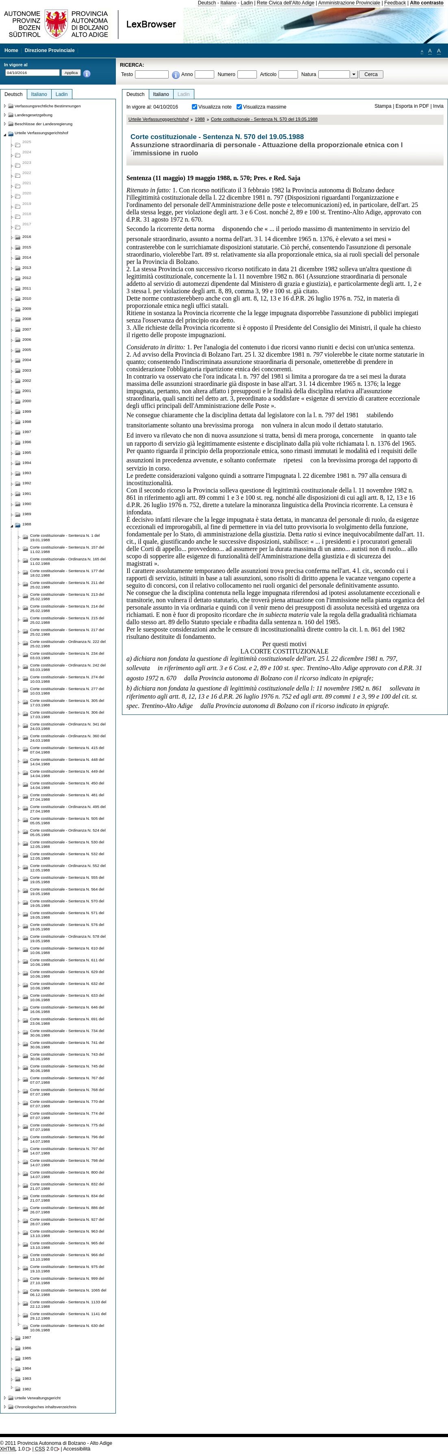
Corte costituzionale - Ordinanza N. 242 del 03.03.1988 (68, 667)
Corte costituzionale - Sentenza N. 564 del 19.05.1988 (67, 891)
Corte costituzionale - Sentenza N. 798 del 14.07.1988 (67, 1162)
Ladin (247, 3)
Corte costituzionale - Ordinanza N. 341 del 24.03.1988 (68, 726)
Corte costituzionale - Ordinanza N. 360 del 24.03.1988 (68, 738)
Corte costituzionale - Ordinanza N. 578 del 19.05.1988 (68, 938)
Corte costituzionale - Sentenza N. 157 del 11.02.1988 (67, 549)
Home (11, 50)
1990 (26, 503)
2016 (26, 236)
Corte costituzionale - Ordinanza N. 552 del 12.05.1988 (68, 867)
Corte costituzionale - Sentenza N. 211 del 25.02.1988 (67, 584)
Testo (127, 74)
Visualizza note (215, 107)
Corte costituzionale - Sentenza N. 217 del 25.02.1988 (67, 631)
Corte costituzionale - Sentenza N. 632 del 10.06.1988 (67, 985)
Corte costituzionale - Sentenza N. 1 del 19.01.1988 (65, 537)
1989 (26, 514)
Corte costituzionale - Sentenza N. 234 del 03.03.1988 (67, 655)
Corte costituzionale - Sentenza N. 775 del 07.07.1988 (67, 1127)
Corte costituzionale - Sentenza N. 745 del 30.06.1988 (67, 1068)
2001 (26, 390)
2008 (26, 318)
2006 (26, 339)
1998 (26, 421)
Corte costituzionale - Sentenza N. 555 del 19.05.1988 (67, 879)
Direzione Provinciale (50, 50)
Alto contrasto (427, 3)
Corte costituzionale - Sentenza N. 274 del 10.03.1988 (67, 679)
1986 (26, 1348)
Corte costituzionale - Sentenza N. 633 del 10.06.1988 (67, 997)
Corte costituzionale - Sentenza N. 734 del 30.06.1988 (67, 1032)
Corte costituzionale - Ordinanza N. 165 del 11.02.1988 (68, 561)
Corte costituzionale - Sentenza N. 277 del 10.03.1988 (67, 690)
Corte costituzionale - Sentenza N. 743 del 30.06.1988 (67, 1056)
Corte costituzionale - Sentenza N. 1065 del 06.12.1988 (68, 1292)
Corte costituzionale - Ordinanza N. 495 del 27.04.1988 (68, 808)
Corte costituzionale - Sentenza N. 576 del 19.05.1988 (67, 926)
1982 (26, 1389)
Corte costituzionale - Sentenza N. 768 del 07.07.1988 (67, 1091)
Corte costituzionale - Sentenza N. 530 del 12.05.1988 (67, 844)
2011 (26, 288)
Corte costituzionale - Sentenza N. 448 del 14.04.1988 (67, 761)
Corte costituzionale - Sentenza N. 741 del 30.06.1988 (67, 1044)
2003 (26, 370)
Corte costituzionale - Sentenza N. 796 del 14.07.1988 (67, 1139)
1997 (26, 431)
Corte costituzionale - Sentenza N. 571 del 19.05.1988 (67, 914)
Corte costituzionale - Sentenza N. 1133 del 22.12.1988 (68, 1304)
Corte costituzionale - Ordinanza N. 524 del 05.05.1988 (68, 832)
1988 (199, 119)
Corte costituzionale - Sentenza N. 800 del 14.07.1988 (67, 1174)
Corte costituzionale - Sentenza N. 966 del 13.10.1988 (67, 1256)
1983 (26, 1378)
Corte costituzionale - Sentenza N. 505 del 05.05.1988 (67, 820)
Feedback (395, 3)
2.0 (44, 1449)
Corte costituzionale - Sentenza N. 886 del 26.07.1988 (67, 1209)
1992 (26, 483)
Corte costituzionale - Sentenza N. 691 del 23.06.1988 (67, 1021)
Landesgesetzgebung (33, 115)
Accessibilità (76, 1449)
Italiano (228, 3)
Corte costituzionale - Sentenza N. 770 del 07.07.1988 (67, 1103)
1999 (26, 411)
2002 (26, 380)
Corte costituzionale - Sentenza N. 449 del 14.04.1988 (67, 773)
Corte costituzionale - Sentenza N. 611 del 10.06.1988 (67, 962)
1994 (26, 462)
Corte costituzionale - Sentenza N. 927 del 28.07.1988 (67, 1221)
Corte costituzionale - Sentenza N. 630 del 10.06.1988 (67, 1327)
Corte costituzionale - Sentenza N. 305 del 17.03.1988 (67, 702)
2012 (26, 277)
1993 (26, 472)
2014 (26, 257)
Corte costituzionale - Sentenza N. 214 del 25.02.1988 (67, 608)
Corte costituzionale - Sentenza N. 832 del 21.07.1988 (67, 1186)
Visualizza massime (265, 107)
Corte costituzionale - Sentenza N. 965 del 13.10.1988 (67, 1245)
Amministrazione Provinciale (349, 3)
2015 (26, 247)
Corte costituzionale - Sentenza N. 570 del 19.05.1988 (264, 119)
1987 (26, 1337)
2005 (26, 349)
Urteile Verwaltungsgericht (38, 1398)
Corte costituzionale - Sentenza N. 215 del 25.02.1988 (67, 620)
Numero (226, 74)
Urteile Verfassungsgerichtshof (158, 119)
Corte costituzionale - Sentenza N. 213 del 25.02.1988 (67, 596)
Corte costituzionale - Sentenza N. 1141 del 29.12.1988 (68, 1315)
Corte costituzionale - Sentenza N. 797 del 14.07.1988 (67, 1150)
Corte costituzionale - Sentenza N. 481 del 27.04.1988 (67, 797)
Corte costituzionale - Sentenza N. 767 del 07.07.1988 (67, 1080)
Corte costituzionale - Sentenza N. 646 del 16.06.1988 (67, 1009)
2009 (26, 308)
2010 (26, 298)
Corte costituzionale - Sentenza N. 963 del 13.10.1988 (67, 1233)
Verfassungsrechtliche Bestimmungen (48, 106)
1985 (26, 1358)
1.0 (12, 1449)
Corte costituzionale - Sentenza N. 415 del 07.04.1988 (67, 749)
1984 (26, 1368)
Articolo (268, 74)
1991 (26, 493)
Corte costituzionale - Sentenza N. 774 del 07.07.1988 (67, 1115)
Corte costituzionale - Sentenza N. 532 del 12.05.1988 (67, 856)
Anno (187, 74)
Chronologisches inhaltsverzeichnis (45, 1407)
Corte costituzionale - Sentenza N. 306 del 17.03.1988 (67, 714)
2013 (26, 267)
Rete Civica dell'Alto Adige (286, 3)
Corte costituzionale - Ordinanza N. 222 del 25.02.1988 (68, 643)
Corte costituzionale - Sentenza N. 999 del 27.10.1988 (67, 1280)
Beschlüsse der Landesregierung (43, 124)
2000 (26, 401)
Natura (308, 74)
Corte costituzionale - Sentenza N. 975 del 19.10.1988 (67, 1268)
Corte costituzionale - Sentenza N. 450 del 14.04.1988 (67, 785)
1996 (26, 442)
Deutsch (207, 3)
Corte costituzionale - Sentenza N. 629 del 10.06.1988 (67, 973)
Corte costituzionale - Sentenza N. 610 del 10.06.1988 (67, 950)
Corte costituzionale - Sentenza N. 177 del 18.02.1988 (67, 572)
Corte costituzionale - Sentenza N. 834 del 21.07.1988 (67, 1198)
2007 (26, 329)
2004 (26, 359)
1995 (26, 452)
